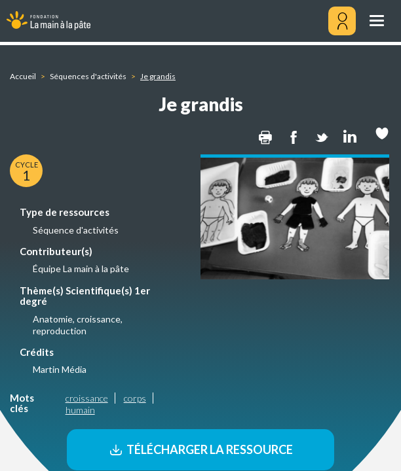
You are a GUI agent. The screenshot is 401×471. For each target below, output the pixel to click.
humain (80, 409)
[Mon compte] (342, 21)
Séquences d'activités (88, 76)
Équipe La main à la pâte (81, 268)
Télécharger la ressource (200, 449)
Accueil (23, 76)
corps (135, 398)
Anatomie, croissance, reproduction (78, 324)
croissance (87, 398)
